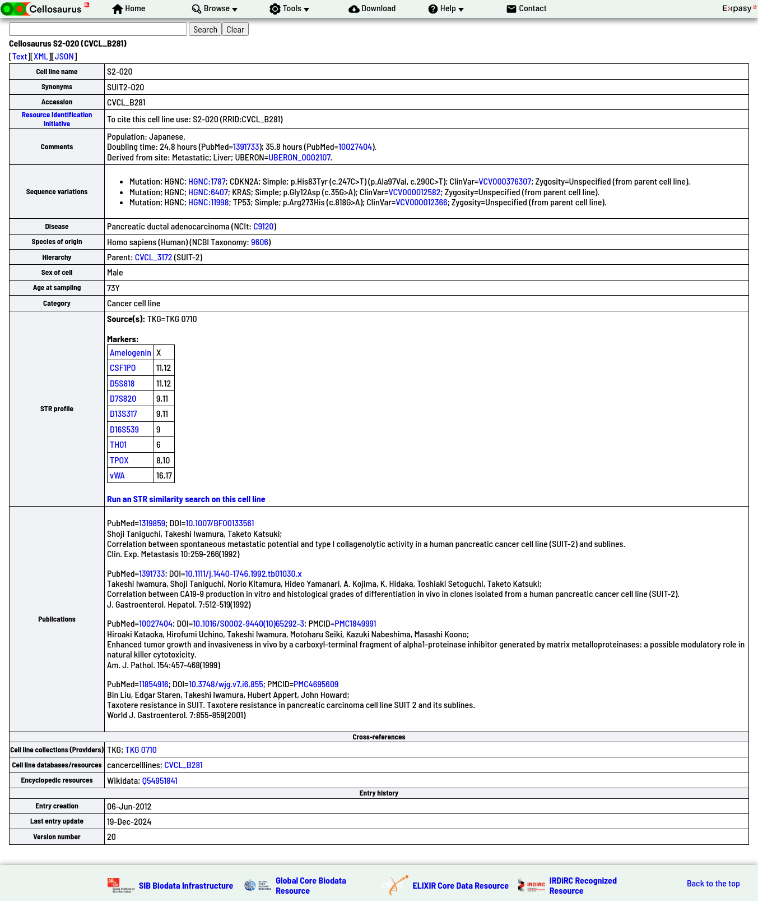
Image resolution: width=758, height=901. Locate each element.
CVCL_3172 (154, 256)
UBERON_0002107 (299, 156)
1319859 (152, 522)
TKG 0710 (141, 749)
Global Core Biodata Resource (311, 885)
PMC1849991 (355, 623)
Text (19, 55)
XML (41, 55)
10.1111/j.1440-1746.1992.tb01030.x (243, 573)
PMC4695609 (316, 683)
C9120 (263, 225)
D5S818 (122, 383)
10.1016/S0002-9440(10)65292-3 (248, 623)
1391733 (246, 146)
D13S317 (123, 413)
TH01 (118, 444)
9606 (259, 241)
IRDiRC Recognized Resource (583, 885)
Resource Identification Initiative (57, 118)
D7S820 (123, 398)
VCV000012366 (422, 201)
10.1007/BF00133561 (219, 522)
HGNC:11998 (208, 201)
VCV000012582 (415, 191)
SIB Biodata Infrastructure (186, 885)
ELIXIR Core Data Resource (461, 885)
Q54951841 (160, 780)
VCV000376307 (504, 181)
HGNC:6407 (208, 191)
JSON (64, 55)
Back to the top (713, 883)
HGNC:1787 (206, 181)
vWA (117, 475)
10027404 (355, 146)
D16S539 (124, 429)
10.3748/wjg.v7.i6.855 (226, 683)
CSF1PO (123, 367)
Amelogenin (130, 352)
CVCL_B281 (183, 764)
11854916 (154, 683)
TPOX (119, 459)
